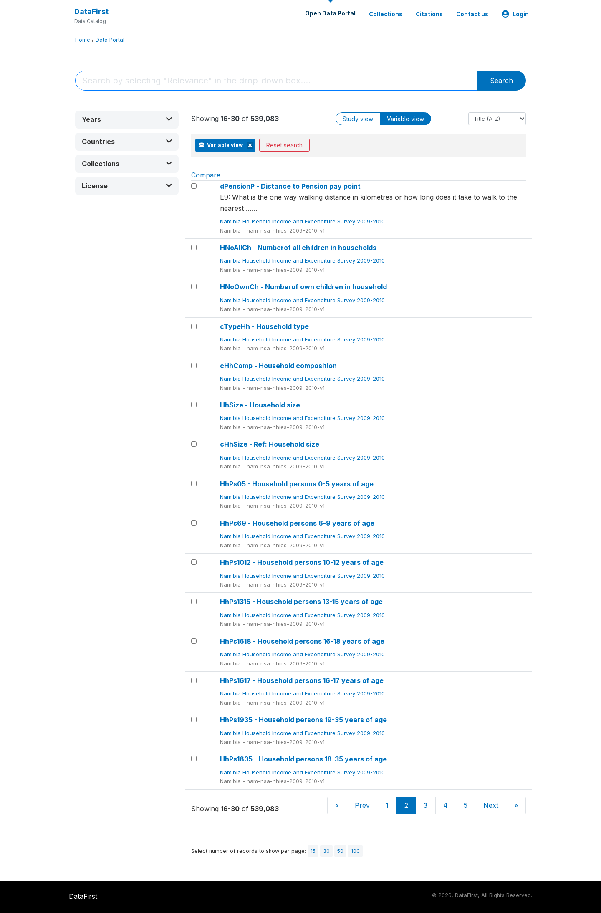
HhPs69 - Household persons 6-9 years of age (297, 523)
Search (501, 80)
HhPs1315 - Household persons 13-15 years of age (301, 601)
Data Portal (110, 40)
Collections (385, 14)
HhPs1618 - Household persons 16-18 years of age (302, 641)
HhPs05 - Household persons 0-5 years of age (297, 484)
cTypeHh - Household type (264, 326)
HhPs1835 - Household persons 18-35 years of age (303, 759)
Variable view (405, 118)
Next (490, 805)
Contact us (472, 14)
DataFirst (91, 11)
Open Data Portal (330, 13)
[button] (127, 120)
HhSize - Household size (260, 405)
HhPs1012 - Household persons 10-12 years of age (302, 562)
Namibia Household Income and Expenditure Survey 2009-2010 (303, 221)
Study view (358, 118)
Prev (362, 805)
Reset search (284, 145)
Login (515, 14)
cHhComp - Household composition (278, 366)
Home (82, 40)
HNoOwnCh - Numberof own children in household (303, 287)
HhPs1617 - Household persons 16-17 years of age (302, 680)
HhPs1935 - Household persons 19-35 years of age (303, 720)
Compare (205, 175)
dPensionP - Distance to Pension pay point (290, 186)
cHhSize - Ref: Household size (269, 444)
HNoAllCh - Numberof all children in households (298, 247)
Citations (429, 14)
